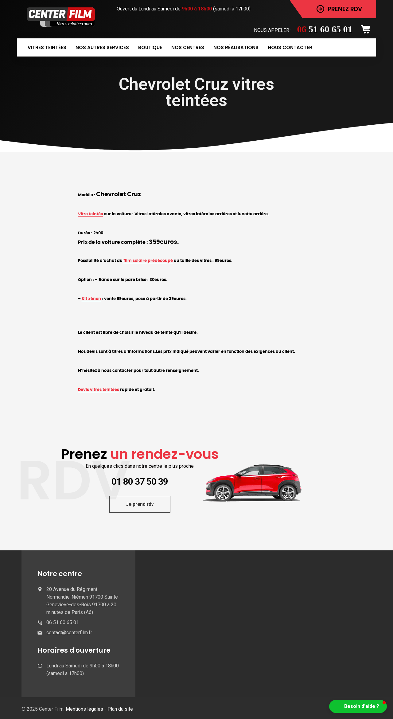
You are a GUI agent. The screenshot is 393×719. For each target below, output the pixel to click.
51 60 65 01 (324, 29)
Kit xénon (91, 299)
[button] (358, 706)
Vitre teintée (90, 214)
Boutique (150, 47)
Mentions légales (85, 709)
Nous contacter (290, 47)
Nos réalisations (236, 47)
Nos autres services (102, 47)
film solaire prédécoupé (148, 261)
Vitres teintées (47, 47)
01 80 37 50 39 (139, 481)
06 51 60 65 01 (62, 622)
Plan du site (120, 709)
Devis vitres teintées (98, 390)
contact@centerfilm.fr (69, 632)
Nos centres (187, 47)
